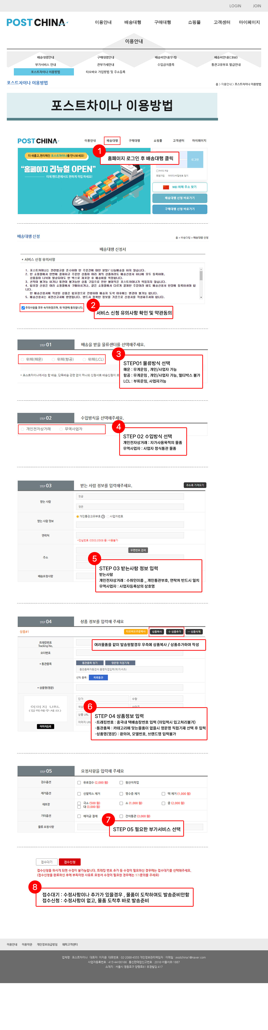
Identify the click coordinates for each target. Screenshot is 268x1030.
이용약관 (27, 944)
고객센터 (222, 22)
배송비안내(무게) (166, 57)
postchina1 (183, 957)
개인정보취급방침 (47, 944)
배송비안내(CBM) (226, 57)
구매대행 (162, 22)
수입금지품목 (165, 64)
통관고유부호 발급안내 (226, 64)
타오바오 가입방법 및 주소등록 (105, 72)
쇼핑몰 (194, 22)
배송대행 (132, 22)
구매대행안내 (105, 57)
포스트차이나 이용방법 (45, 72)
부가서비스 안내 (45, 64)
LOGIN (235, 6)
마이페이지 (249, 22)
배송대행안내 (45, 57)
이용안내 (103, 22)
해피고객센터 (70, 944)
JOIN (257, 6)
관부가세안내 (105, 64)
